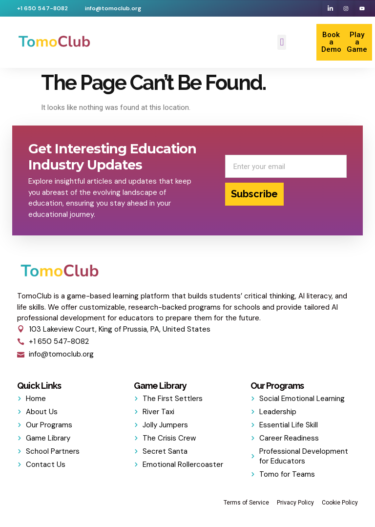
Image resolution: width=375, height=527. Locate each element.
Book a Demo (331, 42)
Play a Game (357, 42)
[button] (281, 42)
